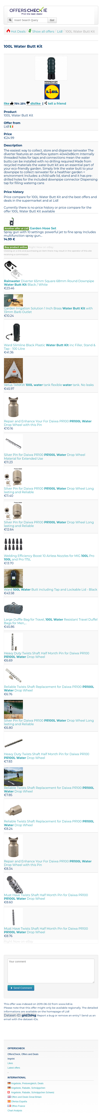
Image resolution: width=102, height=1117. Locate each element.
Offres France (16, 1106)
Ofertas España (17, 1101)
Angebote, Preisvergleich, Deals (25, 1083)
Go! (52, 20)
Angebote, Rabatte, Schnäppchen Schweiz (31, 1092)
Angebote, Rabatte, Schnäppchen (26, 1088)
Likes (10, 1063)
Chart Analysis (15, 1110)
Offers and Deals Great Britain (25, 1097)
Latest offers (14, 1067)
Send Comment (21, 987)
